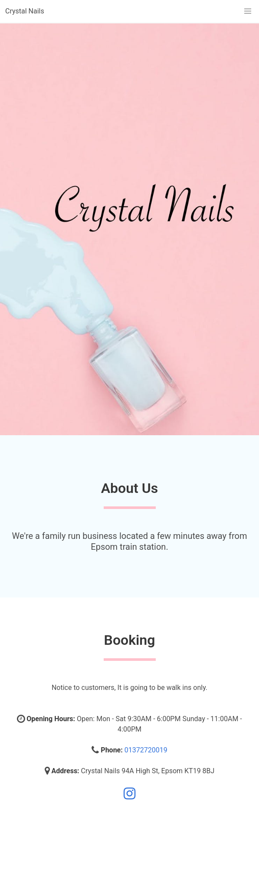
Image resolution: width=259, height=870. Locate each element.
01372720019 (146, 750)
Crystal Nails (24, 11)
